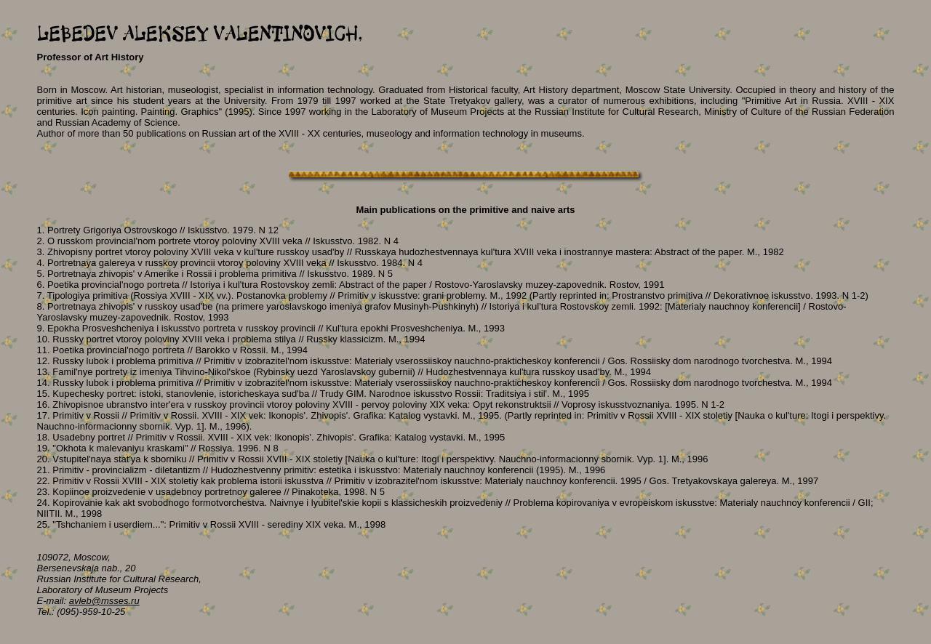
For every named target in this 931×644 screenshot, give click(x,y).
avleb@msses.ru (104, 600)
